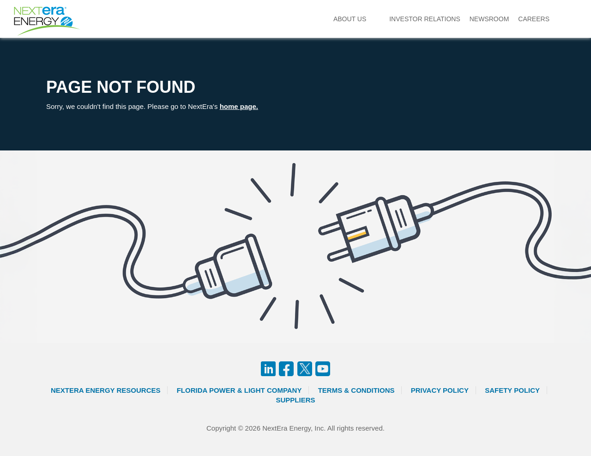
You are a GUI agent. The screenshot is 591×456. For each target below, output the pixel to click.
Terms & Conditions (356, 390)
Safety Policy (512, 390)
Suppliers (295, 400)
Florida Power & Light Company (239, 390)
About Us (349, 19)
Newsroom (489, 19)
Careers (533, 19)
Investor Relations (424, 19)
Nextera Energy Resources (106, 390)
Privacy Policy (440, 390)
